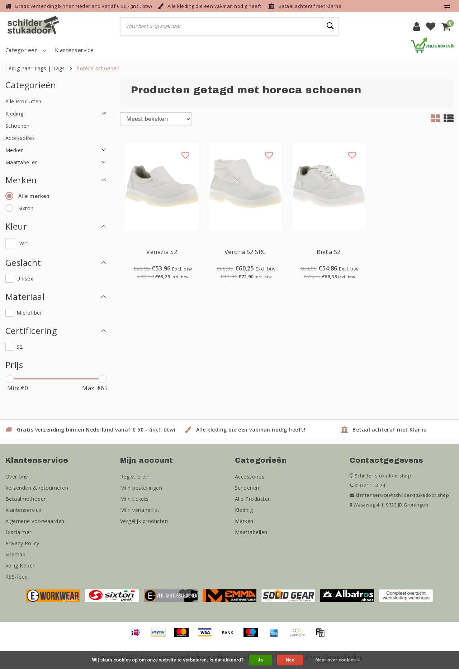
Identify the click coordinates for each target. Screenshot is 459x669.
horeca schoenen (98, 68)
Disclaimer (18, 532)
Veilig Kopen (20, 565)
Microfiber (29, 312)
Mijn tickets (134, 498)
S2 (19, 346)
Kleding (244, 510)
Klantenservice (23, 510)
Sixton (26, 208)
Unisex (24, 278)
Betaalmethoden (26, 498)
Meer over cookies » (337, 660)
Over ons (16, 476)
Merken (244, 521)
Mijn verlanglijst (139, 510)
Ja (260, 660)
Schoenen (247, 487)
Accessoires (249, 476)
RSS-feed (16, 576)
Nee (290, 660)
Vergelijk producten (144, 521)
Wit (23, 243)
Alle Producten (253, 498)
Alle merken (33, 196)
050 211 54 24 (367, 485)
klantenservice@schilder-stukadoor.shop (399, 495)
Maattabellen (251, 532)
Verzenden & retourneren (36, 487)
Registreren (134, 476)
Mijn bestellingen (141, 487)
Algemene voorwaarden (35, 521)
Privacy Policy (22, 543)
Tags (59, 68)
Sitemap (15, 554)
